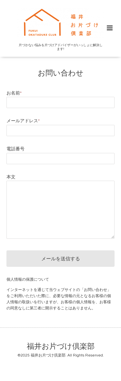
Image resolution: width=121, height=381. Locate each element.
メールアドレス (23, 121)
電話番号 (15, 149)
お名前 (14, 93)
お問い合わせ (61, 73)
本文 (10, 177)
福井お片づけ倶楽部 (61, 346)
